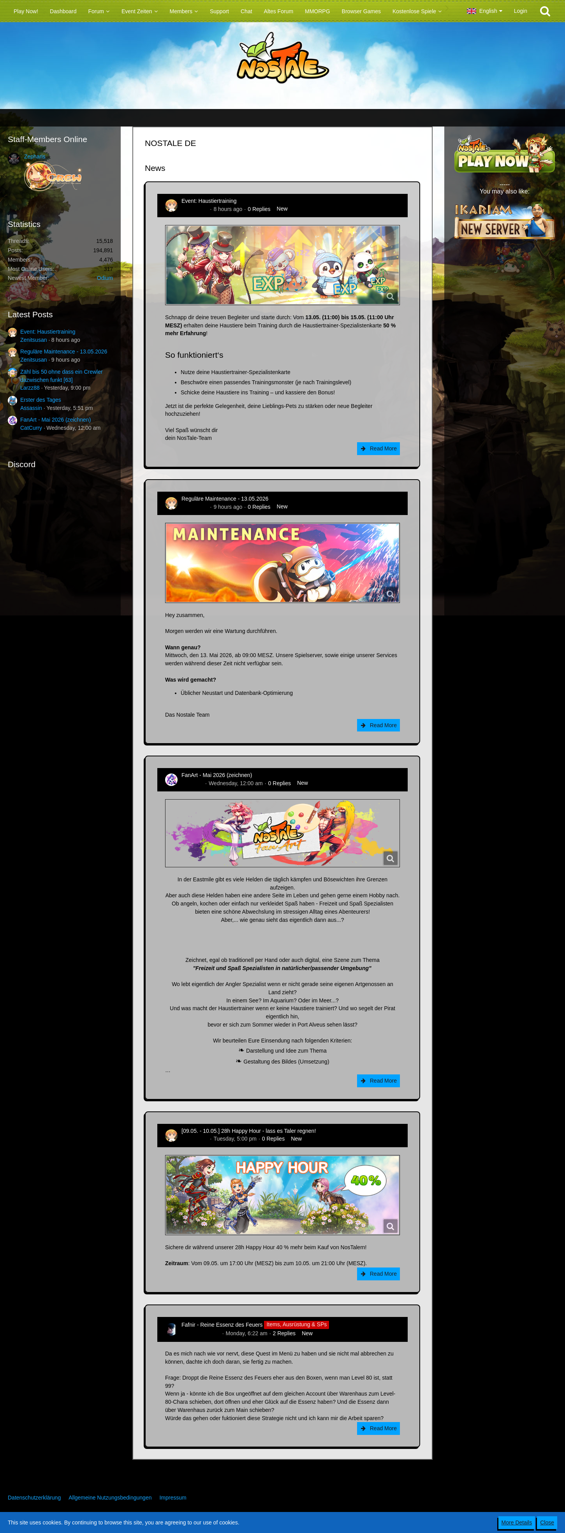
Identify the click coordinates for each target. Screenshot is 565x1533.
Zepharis (34, 156)
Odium (105, 278)
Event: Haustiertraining (48, 332)
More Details (517, 1522)
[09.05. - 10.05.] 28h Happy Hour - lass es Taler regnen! (248, 1131)
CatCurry (31, 428)
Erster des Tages (40, 400)
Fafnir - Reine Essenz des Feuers (222, 1324)
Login (520, 11)
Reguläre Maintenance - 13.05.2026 (63, 351)
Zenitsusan (33, 340)
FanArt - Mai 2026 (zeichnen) (55, 420)
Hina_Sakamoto (200, 1333)
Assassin (31, 408)
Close (547, 1522)
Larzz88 (30, 388)
